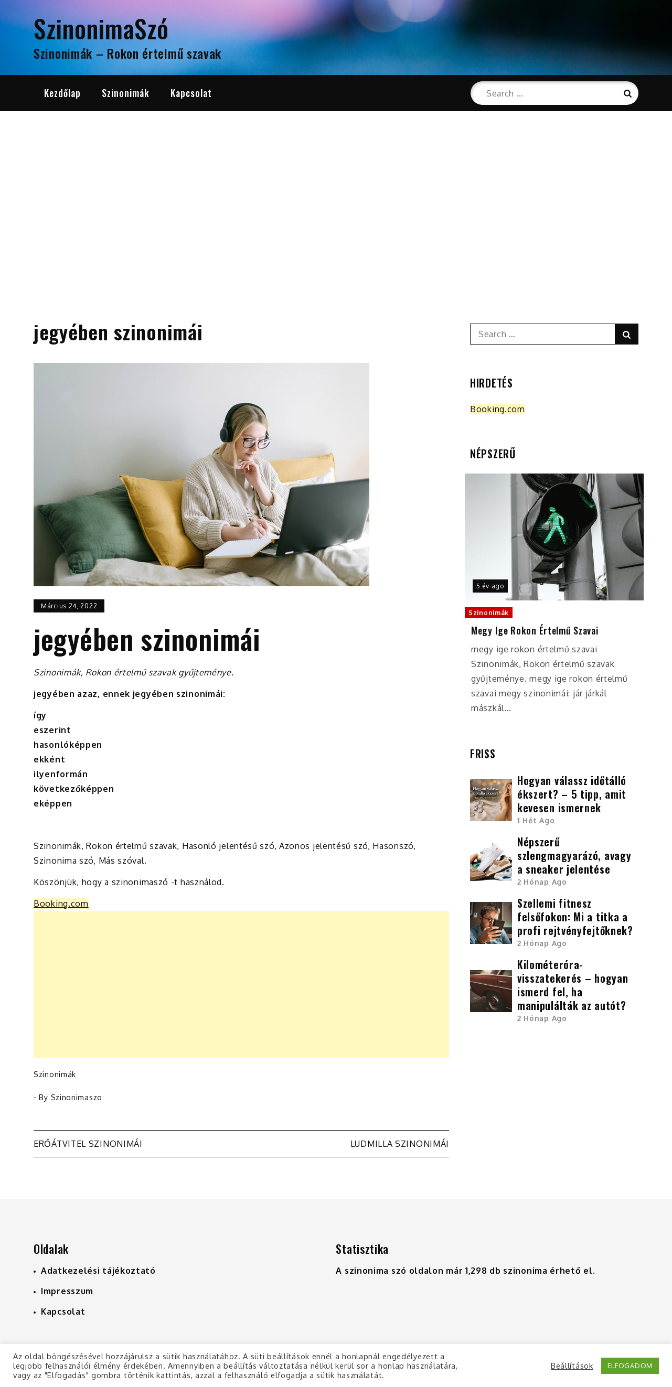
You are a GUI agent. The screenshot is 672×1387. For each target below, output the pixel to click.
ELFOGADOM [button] (630, 1365)
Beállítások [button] (572, 1365)
